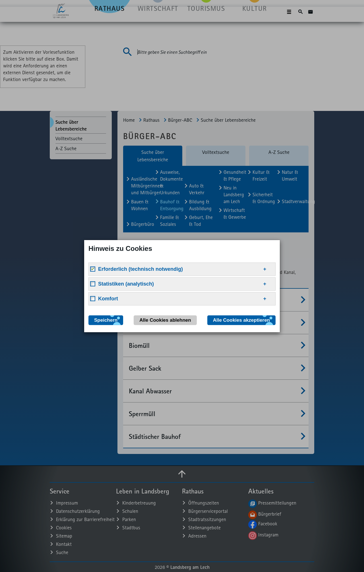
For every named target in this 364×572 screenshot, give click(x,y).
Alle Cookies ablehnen (165, 320)
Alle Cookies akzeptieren (241, 320)
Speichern (105, 320)
